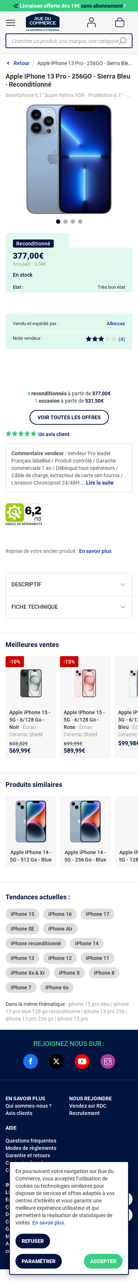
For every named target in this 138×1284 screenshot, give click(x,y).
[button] (69, 434)
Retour (21, 63)
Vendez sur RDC (87, 1106)
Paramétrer (39, 1261)
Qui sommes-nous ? (29, 1106)
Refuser (33, 1241)
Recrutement (84, 1113)
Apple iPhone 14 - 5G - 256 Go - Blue (85, 856)
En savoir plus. (49, 1223)
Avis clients (19, 1113)
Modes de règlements (31, 1148)
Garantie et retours (28, 1155)
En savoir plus (95, 551)
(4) (105, 339)
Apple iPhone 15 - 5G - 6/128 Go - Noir (29, 719)
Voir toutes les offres (69, 417)
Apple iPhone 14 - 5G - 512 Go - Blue (31, 856)
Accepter (103, 1261)
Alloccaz (116, 323)
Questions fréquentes (31, 1141)
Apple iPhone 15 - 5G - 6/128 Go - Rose (84, 719)
